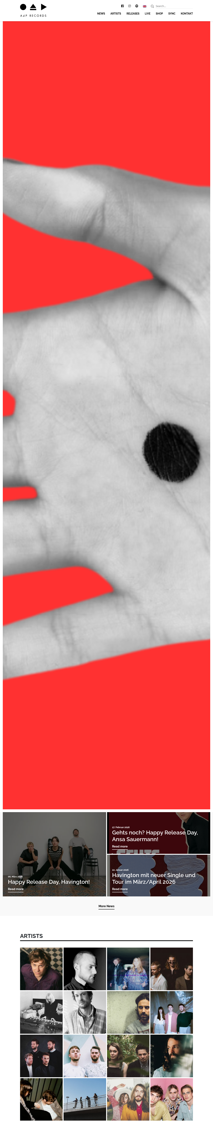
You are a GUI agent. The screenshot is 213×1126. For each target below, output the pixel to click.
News (101, 13)
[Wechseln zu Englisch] (144, 6)
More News (106, 906)
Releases (133, 13)
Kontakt (187, 13)
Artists (115, 13)
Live (147, 13)
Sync (171, 13)
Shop (159, 13)
